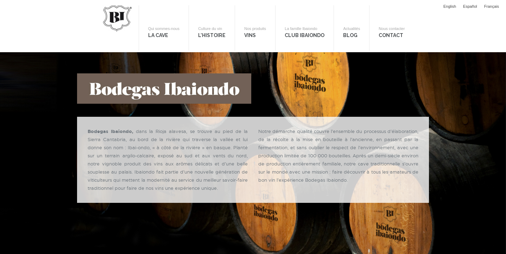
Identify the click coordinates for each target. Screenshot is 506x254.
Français (491, 6)
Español (470, 6)
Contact (404, 36)
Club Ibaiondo (311, 36)
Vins (259, 36)
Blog (361, 36)
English (449, 6)
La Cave (162, 36)
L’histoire (213, 36)
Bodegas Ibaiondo (114, 34)
